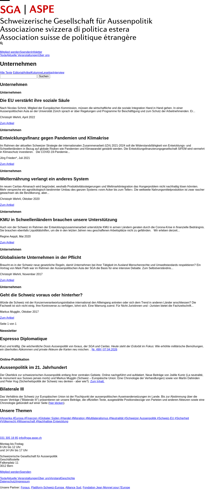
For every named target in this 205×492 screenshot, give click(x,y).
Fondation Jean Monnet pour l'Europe (106, 487)
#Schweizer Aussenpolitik (140, 418)
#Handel (66, 418)
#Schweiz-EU (166, 418)
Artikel (27, 72)
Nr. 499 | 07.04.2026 (104, 349)
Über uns (44, 55)
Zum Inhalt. (97, 381)
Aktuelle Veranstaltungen (22, 55)
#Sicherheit (182, 418)
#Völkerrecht (8, 421)
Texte (3, 55)
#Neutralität (116, 418)
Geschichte (68, 478)
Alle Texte (6, 72)
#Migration (79, 418)
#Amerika (6, 418)
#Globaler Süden (49, 418)
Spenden (25, 52)
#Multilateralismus (97, 418)
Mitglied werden (10, 52)
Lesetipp (47, 72)
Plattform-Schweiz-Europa (47, 487)
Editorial (18, 72)
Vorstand (55, 478)
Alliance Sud (73, 487)
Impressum (23, 481)
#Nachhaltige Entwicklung (52, 421)
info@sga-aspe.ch (30, 437)
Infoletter (36, 52)
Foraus (25, 487)
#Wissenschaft (26, 421)
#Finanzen (31, 418)
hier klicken (56, 402)
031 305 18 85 (9, 437)
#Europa (18, 418)
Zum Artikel (7, 123)
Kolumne (36, 72)
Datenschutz (8, 481)
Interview (58, 72)
